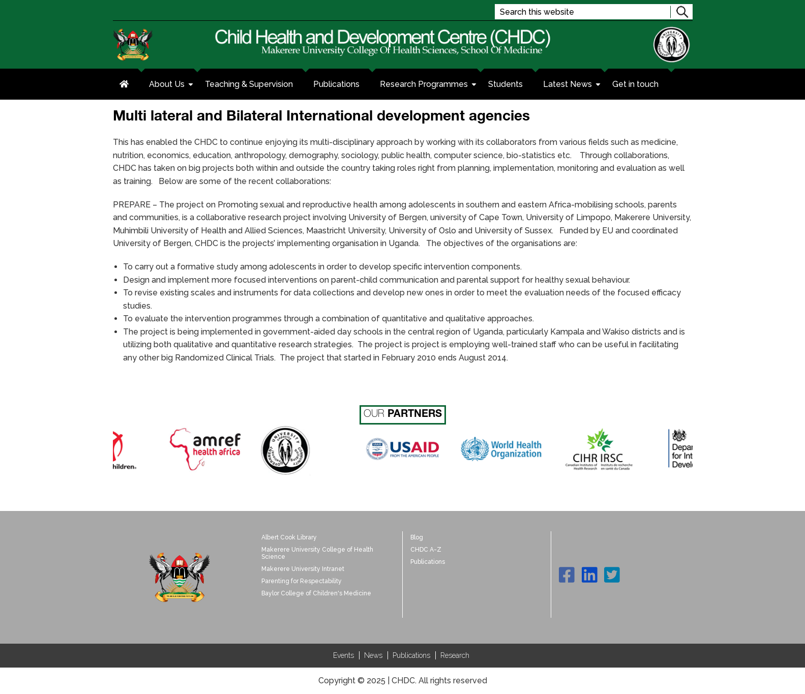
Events (343, 655)
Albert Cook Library (289, 537)
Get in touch (635, 84)
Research (454, 655)
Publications (336, 84)
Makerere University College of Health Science (317, 553)
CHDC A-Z (425, 549)
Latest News (572, 85)
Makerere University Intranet (302, 568)
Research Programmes (429, 85)
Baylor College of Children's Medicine (316, 593)
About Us (172, 85)
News (373, 655)
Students (505, 84)
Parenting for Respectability (301, 581)
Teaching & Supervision (249, 84)
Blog (416, 537)
